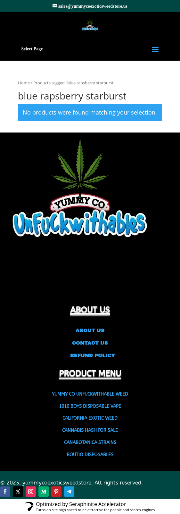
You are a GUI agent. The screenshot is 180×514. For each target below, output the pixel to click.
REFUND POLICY (90, 355)
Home (24, 83)
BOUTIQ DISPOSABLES (90, 455)
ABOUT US (90, 330)
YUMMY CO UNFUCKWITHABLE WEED (90, 394)
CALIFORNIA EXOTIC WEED (90, 418)
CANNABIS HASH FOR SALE (90, 430)
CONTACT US (90, 343)
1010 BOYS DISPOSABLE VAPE (90, 406)
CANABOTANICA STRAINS (90, 442)
